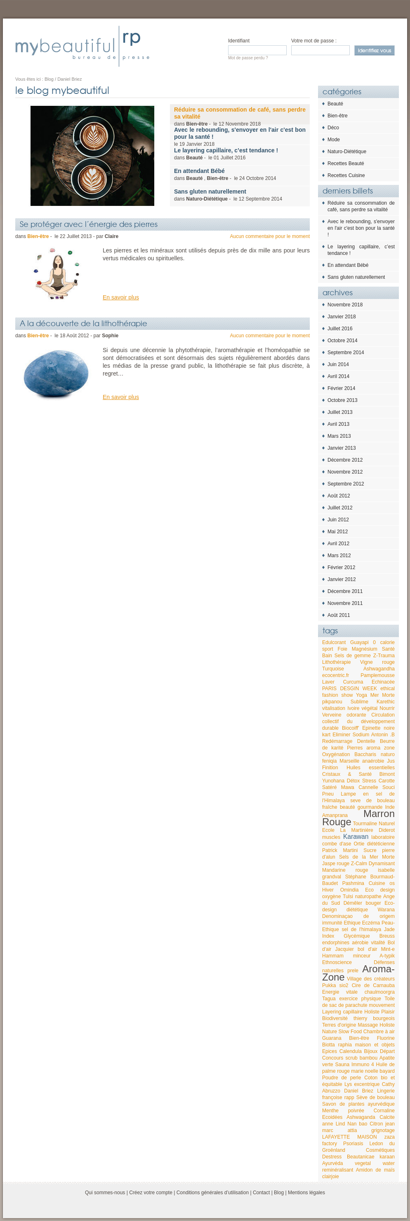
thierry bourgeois (374, 1018)
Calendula (350, 1051)
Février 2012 (341, 567)
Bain (327, 655)
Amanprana (335, 815)
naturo (388, 754)
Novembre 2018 (345, 305)
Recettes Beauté (346, 163)
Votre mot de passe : (314, 41)
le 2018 (240, 136)
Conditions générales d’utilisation (213, 1192)
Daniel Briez (358, 1091)
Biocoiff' (350, 728)
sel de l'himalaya (361, 929)
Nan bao (357, 1124)
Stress (369, 781)
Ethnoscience (337, 962)
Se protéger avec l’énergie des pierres (89, 223)
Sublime (359, 702)
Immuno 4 (362, 1064)
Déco (333, 128)
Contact (261, 1192)
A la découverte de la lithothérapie (83, 323)
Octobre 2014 (343, 340)
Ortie (359, 844)
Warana (386, 910)
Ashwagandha (379, 669)
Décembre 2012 (345, 460)
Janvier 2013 (342, 448)
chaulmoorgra (380, 992)
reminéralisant (337, 1170)
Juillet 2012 (340, 508)
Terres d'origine (339, 1025)
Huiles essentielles (370, 767)
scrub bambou (361, 1058)
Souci (388, 787)
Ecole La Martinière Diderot (358, 830)
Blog (279, 1192)
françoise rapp (338, 1097)
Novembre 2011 (345, 603)
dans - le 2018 (240, 116)
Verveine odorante (344, 715)
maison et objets (375, 1045)
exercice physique (360, 999)
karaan (387, 1157)
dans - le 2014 (228, 195)
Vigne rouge (377, 662)
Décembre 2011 (345, 591)
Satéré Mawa (338, 787)
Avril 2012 (338, 543)
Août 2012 (339, 496)
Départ (387, 1051)
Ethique (352, 923)
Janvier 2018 (342, 317)
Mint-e (388, 949)
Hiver (328, 890)
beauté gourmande (361, 807)
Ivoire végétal (362, 708)
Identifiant (239, 41)
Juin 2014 (338, 364)
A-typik (387, 956)
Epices (329, 1051)
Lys (348, 1084)
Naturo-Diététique (347, 151)
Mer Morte (382, 695)
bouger (373, 903)
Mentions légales (306, 1192)
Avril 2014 (338, 376)
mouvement (382, 1005)
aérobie (360, 943)
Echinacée (383, 682)
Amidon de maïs (375, 1170)
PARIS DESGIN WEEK (349, 688)
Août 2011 (339, 615)
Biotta (328, 1045)
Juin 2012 (338, 520)
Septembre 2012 (346, 484)
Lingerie (386, 1091)
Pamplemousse (378, 675)
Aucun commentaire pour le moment (270, 236)
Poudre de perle (341, 1078)
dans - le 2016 (226, 154)
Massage (368, 1025)
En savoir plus (121, 297)
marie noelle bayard (373, 1071)
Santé (388, 649)
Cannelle (368, 787)
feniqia (329, 761)
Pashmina (353, 883)
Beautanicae (361, 1157)
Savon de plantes (343, 1104)
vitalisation (333, 708)
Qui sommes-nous (105, 1192)
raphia (345, 1045)
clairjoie (330, 1176)
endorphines (335, 943)
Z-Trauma (384, 655)
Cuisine (377, 883)
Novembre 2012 (345, 472)
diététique (357, 910)
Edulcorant (334, 642)
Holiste (371, 1012)
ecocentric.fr (335, 675)
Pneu (328, 794)
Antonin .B (383, 735)
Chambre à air (379, 1031)
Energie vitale (340, 992)
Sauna (342, 1064)
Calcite (387, 1117)
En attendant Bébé (348, 265)
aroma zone (380, 748)
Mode (334, 139)
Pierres (355, 748)
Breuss (387, 936)
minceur (362, 956)
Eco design (380, 890)
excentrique (366, 1084)
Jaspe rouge (335, 863)
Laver (328, 682)
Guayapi (359, 642)
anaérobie (373, 761)
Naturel (387, 823)
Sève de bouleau (375, 1097)
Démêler (353, 903)
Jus (391, 761)
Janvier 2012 (342, 579)
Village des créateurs (371, 979)
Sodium (361, 735)
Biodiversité (335, 1018)
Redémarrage (337, 741)
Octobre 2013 (343, 400)
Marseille (349, 761)
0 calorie (384, 642)
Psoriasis (353, 1143)
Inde (390, 807)
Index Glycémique (346, 936)
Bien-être (338, 116)
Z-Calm (359, 863)
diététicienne (381, 844)
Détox (353, 781)
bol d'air (367, 949)
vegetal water (375, 1163)
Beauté (335, 104)
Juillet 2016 (340, 329)
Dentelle (366, 741)
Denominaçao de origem (358, 916)
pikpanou (332, 702)
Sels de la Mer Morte (367, 857)
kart (326, 735)
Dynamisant (382, 863)
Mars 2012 (339, 555)
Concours (332, 1058)
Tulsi (348, 896)
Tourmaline (365, 823)
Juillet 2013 (340, 412)
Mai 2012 (338, 532)
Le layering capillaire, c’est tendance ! (361, 250)
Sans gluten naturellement (356, 277)
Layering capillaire (342, 1012)
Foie (342, 649)
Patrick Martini (340, 850)
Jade (389, 929)
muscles (331, 837)
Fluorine (386, 1038)
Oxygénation (336, 754)
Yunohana (333, 781)
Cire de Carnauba (373, 985)
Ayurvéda (332, 1163)
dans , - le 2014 (225, 174)
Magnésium (364, 649)
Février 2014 (341, 388)
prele (352, 971)
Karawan (356, 836)
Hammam (333, 956)
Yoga (361, 695)
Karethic (386, 702)
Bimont (387, 774)
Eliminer (341, 735)
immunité (332, 923)
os (392, 883)
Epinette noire (378, 728)
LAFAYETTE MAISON (349, 1137)
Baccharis (365, 754)
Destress (332, 1157)
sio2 (344, 985)
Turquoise (333, 669)
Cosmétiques (380, 1150)
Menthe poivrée (343, 1111)
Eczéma (371, 923)
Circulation (383, 715)
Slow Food (350, 1031)
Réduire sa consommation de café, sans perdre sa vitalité (361, 206)
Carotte (387, 781)
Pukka (329, 985)
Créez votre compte (150, 1192)
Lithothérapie (336, 662)
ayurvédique (381, 1104)
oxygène (331, 896)
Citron (376, 1124)
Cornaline (384, 1111)
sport (327, 649)
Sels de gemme (353, 655)
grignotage (383, 1130)
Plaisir (388, 1012)
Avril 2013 (338, 424)
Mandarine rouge (345, 870)
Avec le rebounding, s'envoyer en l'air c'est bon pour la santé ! (361, 228)
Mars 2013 (339, 436)
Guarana (332, 1038)
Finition (330, 767)
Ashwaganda (360, 1117)
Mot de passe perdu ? (248, 58)
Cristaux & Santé (347, 774)
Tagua (329, 999)
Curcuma (353, 682)
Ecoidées (332, 1117)
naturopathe (368, 896)
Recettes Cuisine (346, 175)
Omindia (349, 890)
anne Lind (333, 1124)
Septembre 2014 (346, 352)
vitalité (378, 943)
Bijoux (371, 1051)
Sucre (369, 850)
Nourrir (387, 708)
